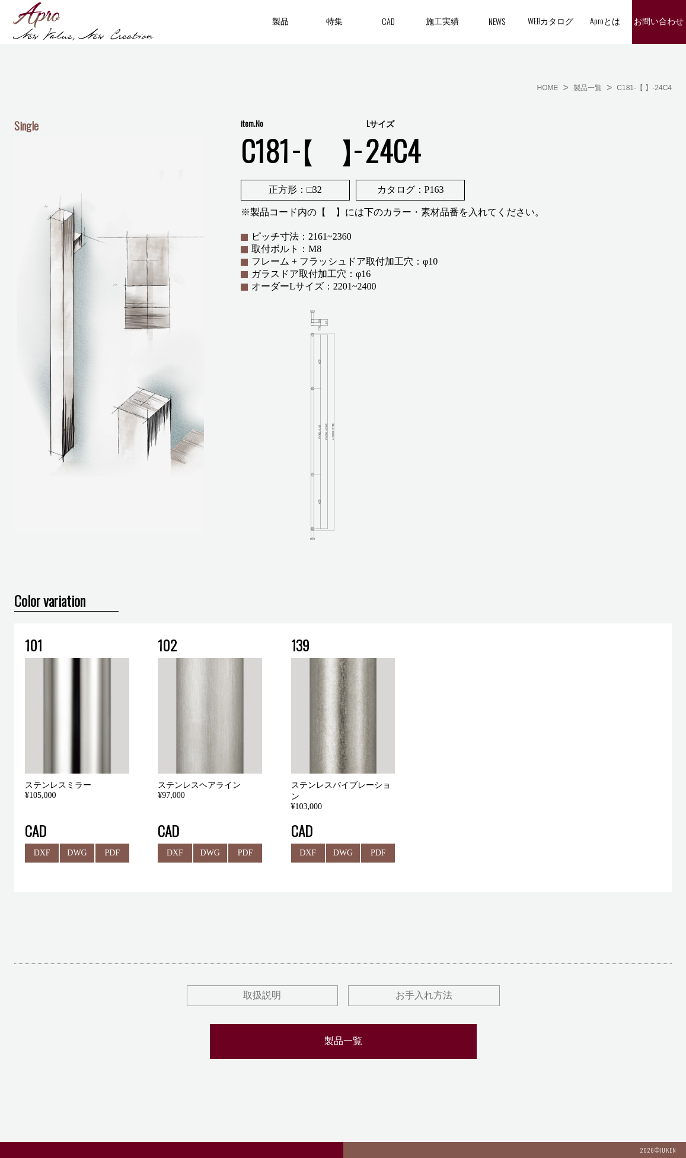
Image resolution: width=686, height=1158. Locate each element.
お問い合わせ (659, 21)
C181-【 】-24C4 (644, 88)
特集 (334, 20)
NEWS (497, 21)
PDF (112, 852)
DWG (77, 852)
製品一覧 (587, 88)
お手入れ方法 (423, 995)
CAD (388, 21)
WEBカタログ (550, 20)
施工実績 (442, 20)
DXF (42, 852)
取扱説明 (262, 995)
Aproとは (605, 20)
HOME (548, 88)
